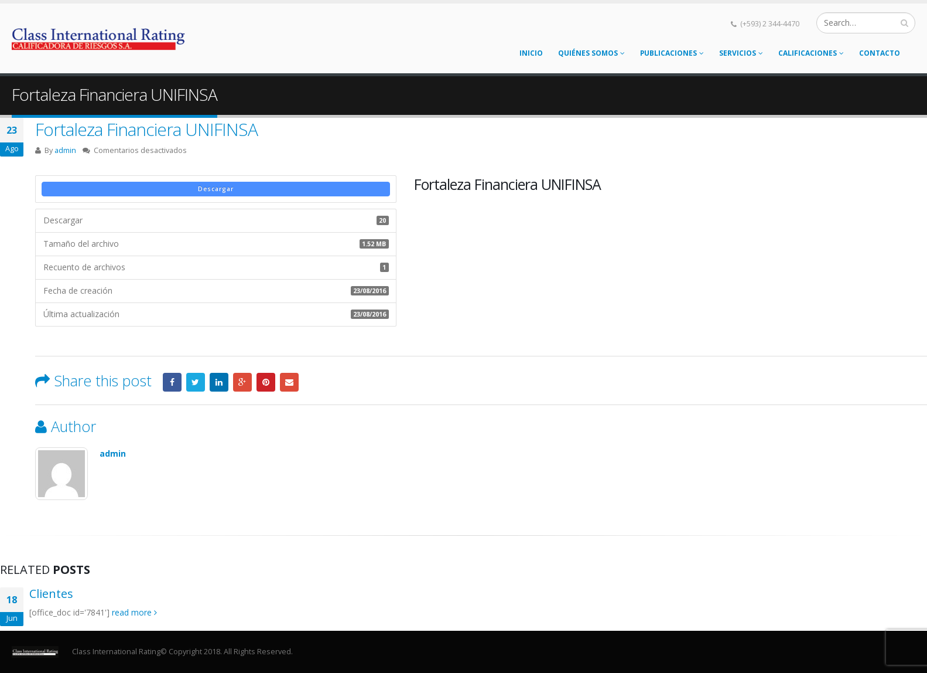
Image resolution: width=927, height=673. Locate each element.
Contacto (879, 53)
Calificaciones (807, 53)
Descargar (216, 189)
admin (65, 150)
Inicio (531, 53)
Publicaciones (668, 53)
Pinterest (265, 382)
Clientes (51, 593)
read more (134, 612)
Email (289, 382)
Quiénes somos (588, 53)
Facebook (172, 382)
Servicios (737, 53)
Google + (242, 382)
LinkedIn (219, 382)
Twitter (195, 382)
